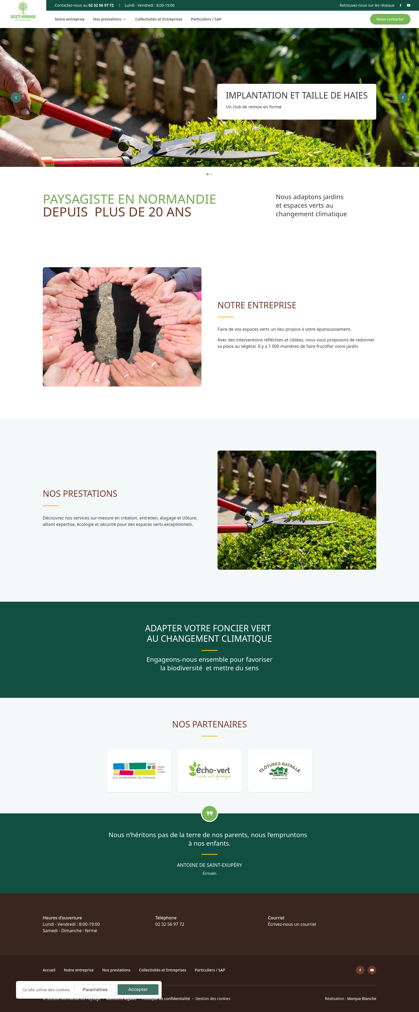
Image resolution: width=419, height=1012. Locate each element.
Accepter (138, 989)
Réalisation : (350, 998)
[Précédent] (16, 97)
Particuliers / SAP (206, 19)
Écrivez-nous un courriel (292, 924)
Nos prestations (116, 969)
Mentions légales (121, 998)
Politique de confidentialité (166, 998)
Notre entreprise (69, 19)
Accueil (49, 969)
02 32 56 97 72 (101, 5)
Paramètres (95, 989)
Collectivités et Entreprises (159, 19)
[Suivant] (403, 97)
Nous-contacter (390, 19)
